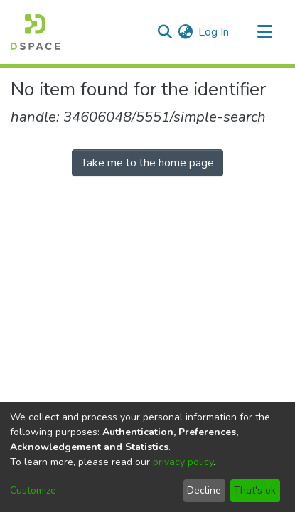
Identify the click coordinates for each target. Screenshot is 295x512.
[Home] (35, 32)
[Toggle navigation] (264, 32)
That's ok (255, 490)
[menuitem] (185, 32)
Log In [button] (214, 32)
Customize (33, 490)
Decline (204, 490)
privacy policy (183, 462)
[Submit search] (164, 32)
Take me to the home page (147, 163)
